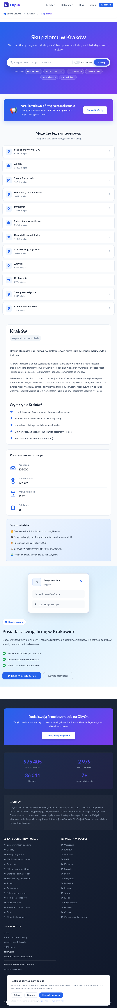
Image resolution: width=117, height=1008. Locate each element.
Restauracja (11, 888)
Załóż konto (9, 947)
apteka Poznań (49, 77)
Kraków (66, 849)
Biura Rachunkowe (14, 917)
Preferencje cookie (12, 969)
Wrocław (67, 854)
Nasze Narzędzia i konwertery (18, 956)
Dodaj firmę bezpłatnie (58, 735)
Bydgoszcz (67, 878)
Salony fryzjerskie (14, 854)
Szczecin (66, 869)
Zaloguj (92, 4)
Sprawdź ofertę (95, 110)
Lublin (65, 873)
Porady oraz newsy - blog (15, 937)
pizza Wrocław (75, 71)
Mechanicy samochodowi (17, 859)
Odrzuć (17, 995)
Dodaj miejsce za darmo (21, 675)
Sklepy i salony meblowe (17, 869)
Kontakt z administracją (15, 942)
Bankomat (10, 864)
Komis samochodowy (15, 897)
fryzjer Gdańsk (93, 71)
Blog (81, 4)
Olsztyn (66, 912)
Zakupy (9, 849)
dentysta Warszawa (54, 71)
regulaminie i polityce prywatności (52, 1001)
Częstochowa (69, 902)
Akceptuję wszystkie (51, 995)
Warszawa (67, 844)
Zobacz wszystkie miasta (74, 917)
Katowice (67, 864)
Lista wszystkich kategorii (17, 844)
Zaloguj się (9, 951)
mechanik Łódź (67, 77)
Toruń (65, 893)
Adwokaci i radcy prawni (17, 907)
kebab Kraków (33, 71)
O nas (6, 932)
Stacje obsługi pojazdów (17, 878)
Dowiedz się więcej (58, 675)
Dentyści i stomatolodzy (17, 873)
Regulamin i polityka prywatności (19, 964)
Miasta (51, 4)
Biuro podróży (12, 902)
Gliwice (66, 907)
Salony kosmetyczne (15, 893)
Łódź (65, 859)
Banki (8, 912)
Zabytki (9, 883)
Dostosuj (31, 995)
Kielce (65, 897)
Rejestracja (106, 4)
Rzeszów (66, 888)
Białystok (67, 883)
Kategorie (67, 4)
